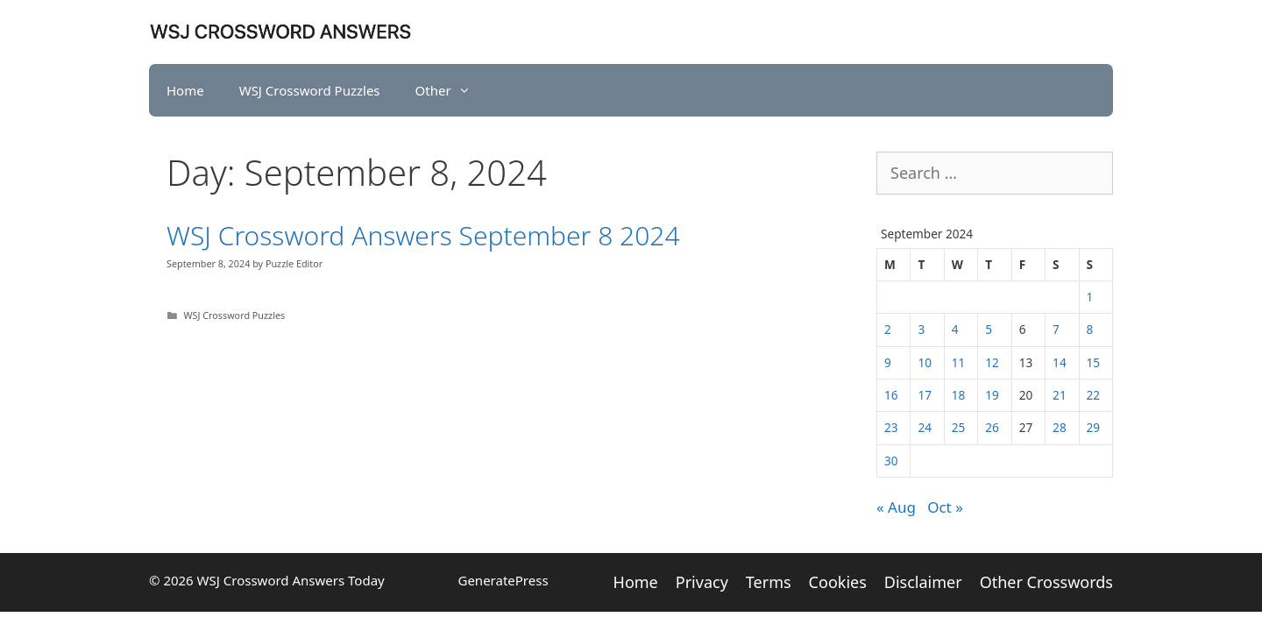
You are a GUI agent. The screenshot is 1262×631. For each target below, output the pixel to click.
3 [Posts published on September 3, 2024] (921, 329)
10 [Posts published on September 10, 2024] (925, 362)
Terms (768, 581)
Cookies (838, 581)
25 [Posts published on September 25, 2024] (959, 427)
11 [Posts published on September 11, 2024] (959, 362)
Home (185, 90)
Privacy (702, 581)
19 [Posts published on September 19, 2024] (992, 394)
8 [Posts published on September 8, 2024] (1090, 329)
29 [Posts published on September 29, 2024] (1094, 427)
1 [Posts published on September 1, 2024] (1090, 296)
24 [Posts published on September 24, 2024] (925, 427)
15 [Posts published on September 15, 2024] (1094, 362)
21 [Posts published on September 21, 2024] (1060, 394)
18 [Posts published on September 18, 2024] (959, 394)
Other (451, 90)
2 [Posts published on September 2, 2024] (887, 329)
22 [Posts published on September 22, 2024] (1094, 394)
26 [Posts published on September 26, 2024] (992, 427)
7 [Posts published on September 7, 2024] (1056, 329)
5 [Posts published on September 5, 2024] (988, 329)
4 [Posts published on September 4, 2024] (955, 329)
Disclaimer (923, 581)
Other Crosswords (1046, 581)
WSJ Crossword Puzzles (309, 90)
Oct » (945, 507)
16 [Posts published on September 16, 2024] (891, 394)
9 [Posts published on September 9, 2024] (887, 362)
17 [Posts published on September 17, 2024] (925, 394)
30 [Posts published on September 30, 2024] (891, 460)
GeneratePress (502, 580)
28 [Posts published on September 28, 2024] (1060, 427)
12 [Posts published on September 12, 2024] (992, 362)
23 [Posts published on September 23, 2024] (891, 427)
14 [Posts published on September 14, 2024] (1060, 362)
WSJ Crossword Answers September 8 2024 (423, 235)
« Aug (896, 507)
